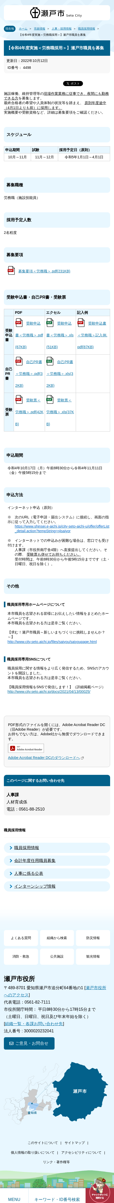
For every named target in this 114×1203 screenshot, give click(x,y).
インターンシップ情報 (35, 886)
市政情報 (39, 28)
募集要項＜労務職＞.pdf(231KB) (44, 271)
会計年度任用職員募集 (35, 860)
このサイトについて (43, 1143)
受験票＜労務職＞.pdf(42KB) (29, 412)
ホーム (23, 28)
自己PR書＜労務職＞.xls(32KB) (59, 374)
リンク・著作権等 (56, 1162)
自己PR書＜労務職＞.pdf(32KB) (29, 374)
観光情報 (93, 956)
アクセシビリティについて (81, 1152)
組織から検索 (57, 938)
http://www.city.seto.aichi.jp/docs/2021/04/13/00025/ (48, 692)
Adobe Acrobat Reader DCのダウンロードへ (46, 758)
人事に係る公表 (28, 873)
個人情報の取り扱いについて (33, 1152)
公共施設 (57, 956)
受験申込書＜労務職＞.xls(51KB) (59, 335)
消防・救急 (20, 956)
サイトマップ (75, 1143)
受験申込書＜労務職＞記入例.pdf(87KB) (92, 335)
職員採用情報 (86, 28)
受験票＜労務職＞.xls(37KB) (60, 412)
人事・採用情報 (62, 28)
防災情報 (93, 938)
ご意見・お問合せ (31, 1043)
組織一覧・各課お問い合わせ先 (34, 1024)
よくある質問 (21, 938)
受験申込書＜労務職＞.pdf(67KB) (29, 335)
